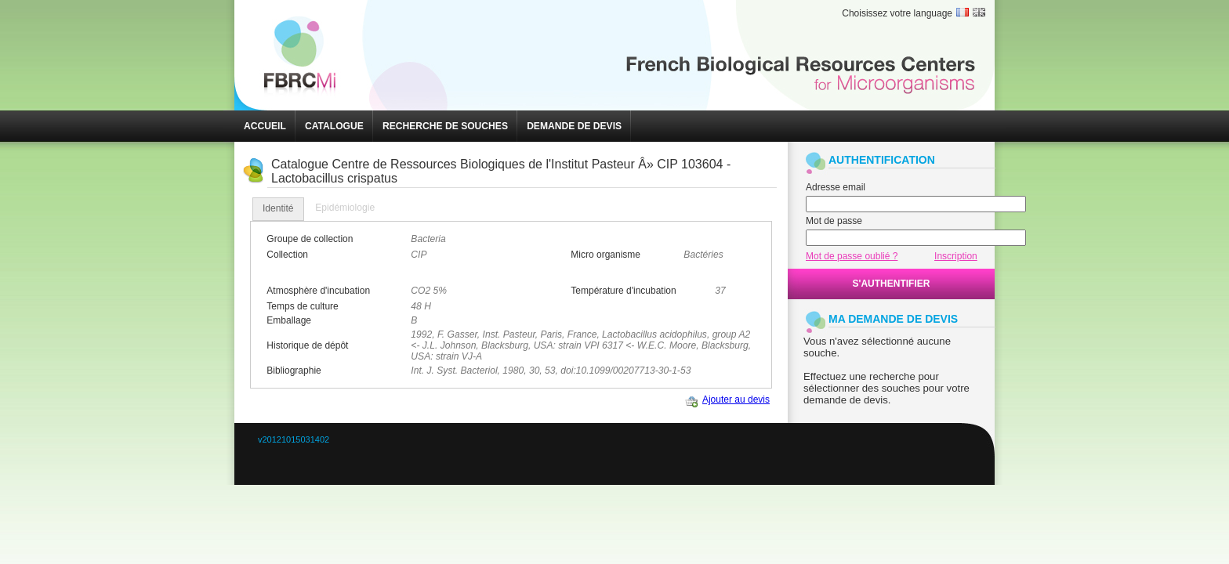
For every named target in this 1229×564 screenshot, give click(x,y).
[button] (264, 126)
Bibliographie (293, 370)
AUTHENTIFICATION (881, 160)
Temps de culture (302, 306)
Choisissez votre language (897, 13)
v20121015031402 (293, 439)
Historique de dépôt (307, 345)
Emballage (288, 320)
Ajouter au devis (736, 399)
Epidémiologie (345, 207)
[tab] (278, 209)
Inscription (955, 256)
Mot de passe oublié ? (851, 256)
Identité (278, 208)
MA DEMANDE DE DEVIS (893, 319)
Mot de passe (834, 220)
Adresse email (835, 187)
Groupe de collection (309, 238)
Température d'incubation (623, 290)
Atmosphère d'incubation (318, 290)
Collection (287, 254)
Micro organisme (605, 254)
